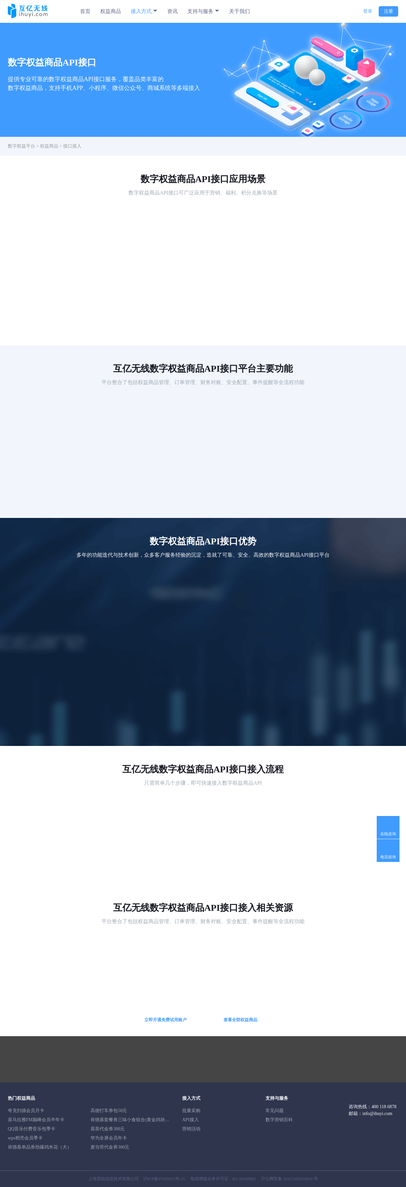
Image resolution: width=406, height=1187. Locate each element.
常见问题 (274, 1110)
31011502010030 (298, 1178)
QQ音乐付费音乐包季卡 (31, 1128)
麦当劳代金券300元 (109, 1147)
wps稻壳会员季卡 (25, 1138)
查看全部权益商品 (240, 1019)
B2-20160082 (244, 1178)
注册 (388, 11)
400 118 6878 (384, 1106)
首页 (85, 11)
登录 (367, 11)
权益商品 (110, 11)
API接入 (190, 1119)
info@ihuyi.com (377, 1113)
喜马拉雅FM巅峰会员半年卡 (36, 1119)
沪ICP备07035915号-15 (164, 1178)
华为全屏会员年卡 (108, 1138)
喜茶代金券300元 (107, 1128)
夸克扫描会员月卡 (26, 1110)
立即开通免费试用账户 (165, 1019)
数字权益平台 (21, 146)
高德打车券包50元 (108, 1110)
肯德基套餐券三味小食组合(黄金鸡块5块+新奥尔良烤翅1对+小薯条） (159, 1119)
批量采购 (191, 1110)
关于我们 (239, 11)
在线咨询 (388, 834)
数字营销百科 (279, 1119)
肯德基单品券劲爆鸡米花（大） (40, 1147)
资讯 (172, 11)
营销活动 (191, 1128)
